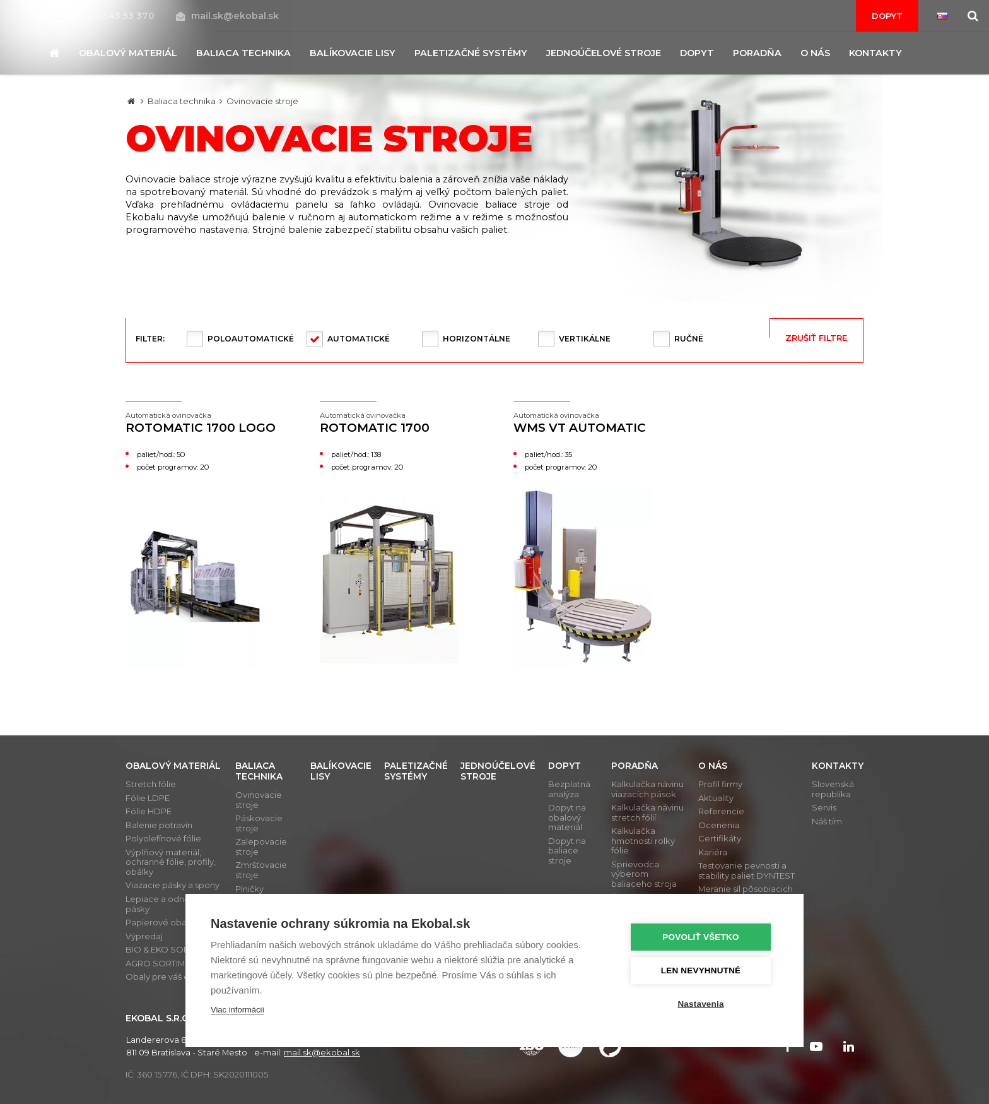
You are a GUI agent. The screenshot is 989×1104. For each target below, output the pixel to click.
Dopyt (887, 16)
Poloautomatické (251, 338)
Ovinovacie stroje (262, 101)
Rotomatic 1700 (398, 423)
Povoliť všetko (702, 937)
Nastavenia (702, 1004)
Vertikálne (585, 338)
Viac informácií (237, 1009)
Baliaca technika (182, 101)
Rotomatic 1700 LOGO (204, 423)
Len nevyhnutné (702, 970)
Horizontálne (476, 338)
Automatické (358, 338)
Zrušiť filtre (816, 338)
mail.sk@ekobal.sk (227, 15)
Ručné (688, 338)
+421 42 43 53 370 (107, 15)
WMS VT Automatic (591, 423)
